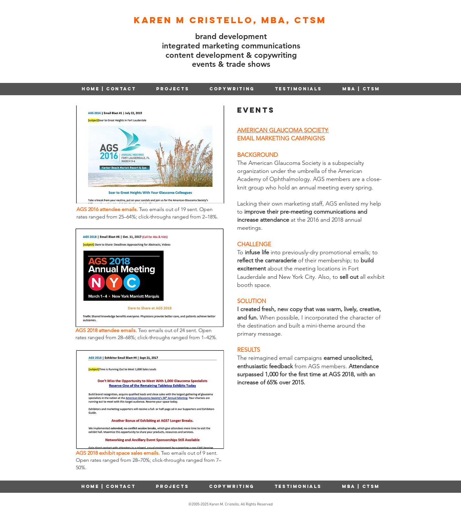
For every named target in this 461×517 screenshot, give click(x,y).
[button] (232, 89)
